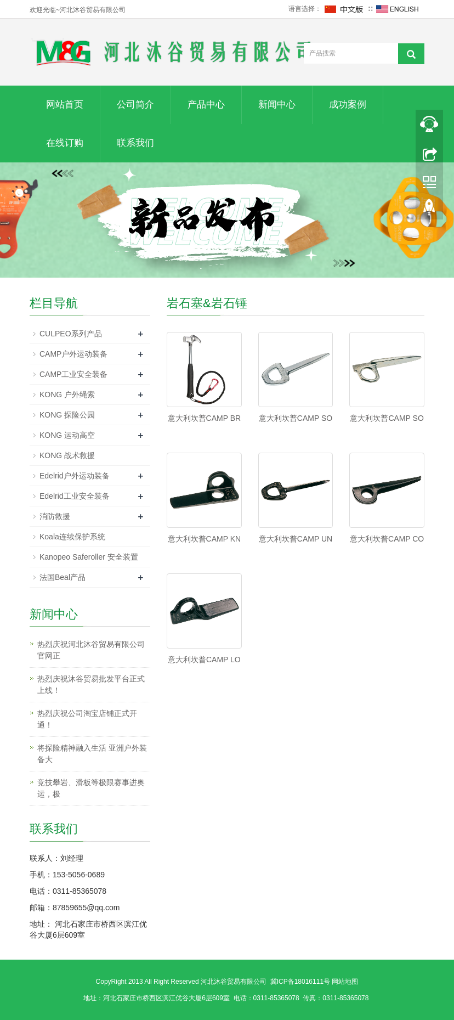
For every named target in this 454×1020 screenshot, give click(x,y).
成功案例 (347, 104)
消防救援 (54, 516)
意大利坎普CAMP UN (295, 538)
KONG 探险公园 (67, 414)
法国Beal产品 (62, 577)
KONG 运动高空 (67, 435)
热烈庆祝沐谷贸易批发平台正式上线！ (91, 684)
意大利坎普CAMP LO (204, 659)
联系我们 (135, 143)
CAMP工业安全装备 (73, 374)
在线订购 (64, 143)
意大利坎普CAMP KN (204, 538)
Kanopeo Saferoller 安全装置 (88, 557)
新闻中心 (277, 104)
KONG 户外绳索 (67, 394)
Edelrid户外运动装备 (74, 475)
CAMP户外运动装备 (73, 354)
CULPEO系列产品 (70, 333)
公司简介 (135, 104)
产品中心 (206, 104)
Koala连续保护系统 (72, 536)
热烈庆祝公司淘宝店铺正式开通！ (87, 719)
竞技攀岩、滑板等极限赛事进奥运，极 (91, 788)
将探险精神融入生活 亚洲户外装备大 (92, 753)
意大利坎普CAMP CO (387, 538)
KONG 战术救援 (67, 455)
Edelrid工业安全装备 (74, 496)
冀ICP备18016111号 (300, 981)
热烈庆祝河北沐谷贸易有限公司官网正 (91, 650)
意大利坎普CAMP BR (204, 418)
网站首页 (64, 104)
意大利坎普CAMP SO (295, 418)
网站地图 (345, 981)
